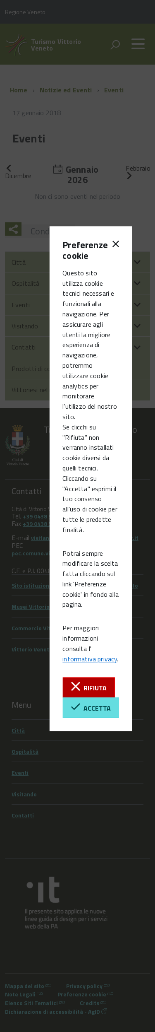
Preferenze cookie (76, 250)
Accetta (91, 707)
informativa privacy (89, 659)
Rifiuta (89, 687)
